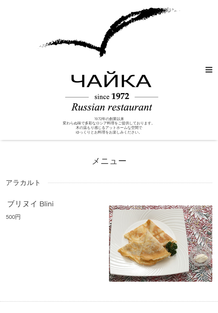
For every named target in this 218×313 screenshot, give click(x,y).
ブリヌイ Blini (30, 204)
